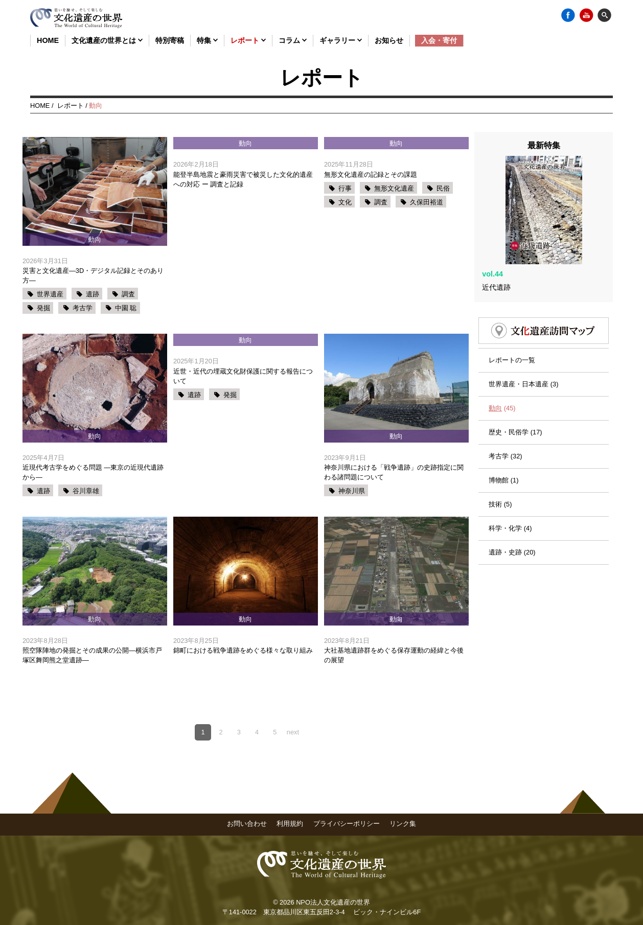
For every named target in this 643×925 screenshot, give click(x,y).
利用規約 (290, 823)
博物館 (499, 451)
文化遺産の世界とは (107, 40)
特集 (207, 40)
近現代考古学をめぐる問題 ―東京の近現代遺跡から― (93, 472)
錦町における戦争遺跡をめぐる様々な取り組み (243, 650)
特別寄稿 (169, 40)
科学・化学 (505, 500)
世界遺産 (50, 294)
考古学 (83, 308)
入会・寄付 (439, 40)
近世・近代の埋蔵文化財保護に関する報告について (243, 376)
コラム (293, 40)
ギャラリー (340, 40)
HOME (48, 40)
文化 (345, 202)
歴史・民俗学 (509, 403)
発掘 (43, 308)
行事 (345, 188)
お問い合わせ (247, 823)
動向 (495, 379)
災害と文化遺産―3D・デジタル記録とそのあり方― (93, 275)
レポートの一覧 (512, 331)
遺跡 (92, 294)
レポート (248, 40)
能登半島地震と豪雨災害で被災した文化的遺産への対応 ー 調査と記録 (243, 179)
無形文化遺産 (394, 188)
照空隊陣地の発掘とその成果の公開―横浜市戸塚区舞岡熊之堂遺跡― (92, 655)
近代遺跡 (496, 259)
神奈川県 (351, 491)
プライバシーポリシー (346, 823)
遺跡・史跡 (505, 524)
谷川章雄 (86, 491)
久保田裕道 (426, 202)
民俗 (443, 188)
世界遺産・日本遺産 (518, 355)
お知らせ (389, 40)
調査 (128, 294)
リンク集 (402, 823)
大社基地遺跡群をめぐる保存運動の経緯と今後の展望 (394, 655)
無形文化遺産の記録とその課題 (370, 174)
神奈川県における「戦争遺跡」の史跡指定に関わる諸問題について (394, 472)
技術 (495, 475)
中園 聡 (126, 308)
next (293, 732)
